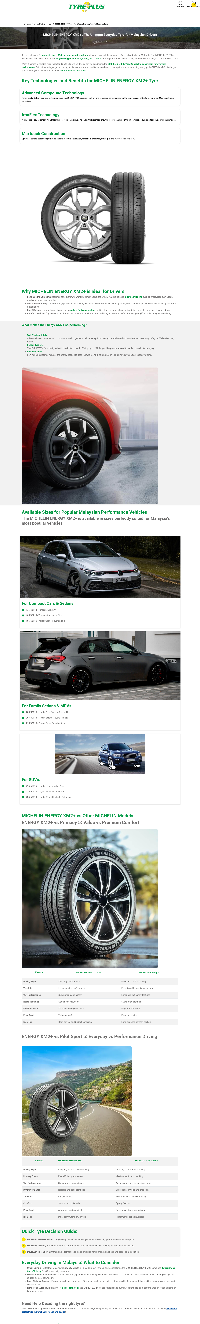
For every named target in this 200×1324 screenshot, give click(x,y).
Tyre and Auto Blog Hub (42, 24)
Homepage (27, 24)
